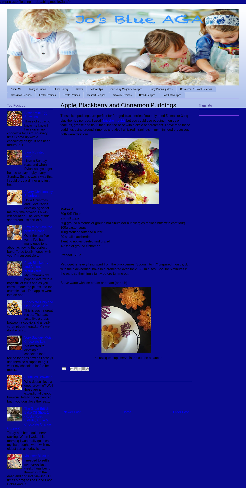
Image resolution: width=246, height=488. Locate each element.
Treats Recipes (71, 95)
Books (79, 89)
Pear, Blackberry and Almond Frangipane (36, 266)
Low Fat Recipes (172, 95)
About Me (16, 89)
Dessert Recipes (96, 95)
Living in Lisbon (37, 89)
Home (126, 412)
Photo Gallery (61, 89)
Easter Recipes (47, 95)
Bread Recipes (147, 95)
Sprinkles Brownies (38, 377)
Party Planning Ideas (161, 89)
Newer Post (72, 412)
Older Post (181, 412)
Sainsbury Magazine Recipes (126, 89)
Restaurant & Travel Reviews (196, 89)
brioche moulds (114, 120)
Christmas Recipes (21, 95)
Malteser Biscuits (36, 456)
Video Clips (96, 89)
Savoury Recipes (122, 95)
